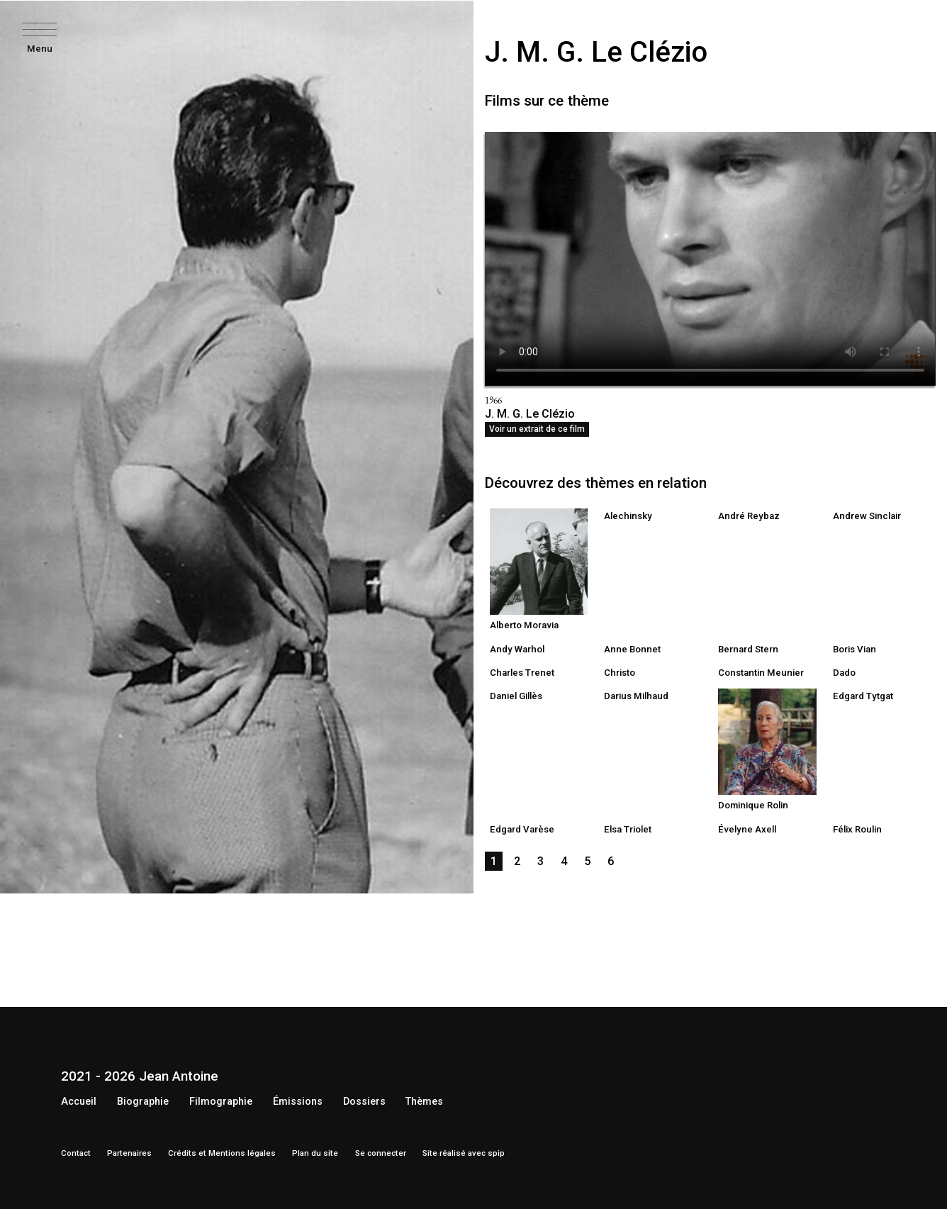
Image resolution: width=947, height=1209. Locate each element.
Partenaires (129, 1153)
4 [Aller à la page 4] (564, 861)
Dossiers (364, 1102)
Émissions (298, 1102)
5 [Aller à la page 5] (587, 861)
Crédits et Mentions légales (222, 1153)
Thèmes (424, 1102)
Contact (76, 1153)
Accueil (78, 1102)
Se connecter (380, 1153)
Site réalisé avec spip (463, 1153)
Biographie (143, 1102)
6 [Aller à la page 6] (610, 861)
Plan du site (315, 1153)
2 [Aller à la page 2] (517, 861)
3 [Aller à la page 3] (540, 861)
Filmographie (220, 1102)
